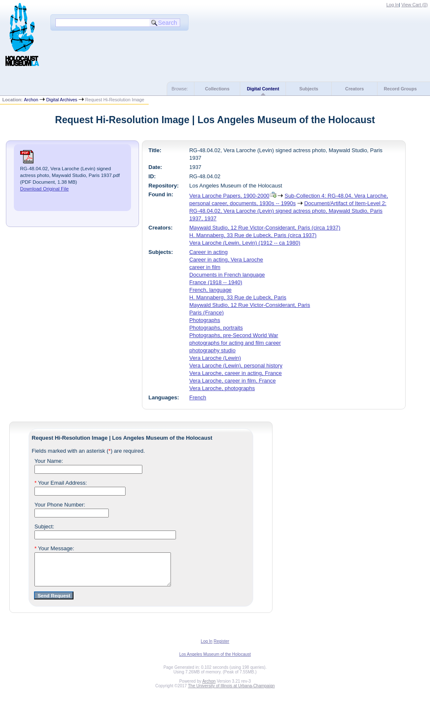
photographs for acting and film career (235, 343)
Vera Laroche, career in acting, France (235, 373)
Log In (392, 4)
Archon (31, 99)
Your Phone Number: (59, 504)
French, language (210, 290)
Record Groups (400, 88)
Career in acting (208, 252)
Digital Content (263, 88)
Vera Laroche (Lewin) (215, 358)
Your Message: (54, 548)
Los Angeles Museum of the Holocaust (215, 660)
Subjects (308, 88)
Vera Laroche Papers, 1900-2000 (229, 196)
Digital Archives (61, 99)
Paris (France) (206, 312)
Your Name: (48, 461)
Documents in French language (227, 275)
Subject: (44, 526)
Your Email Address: (60, 483)
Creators (354, 88)
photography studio (212, 350)
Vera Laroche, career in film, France (232, 380)
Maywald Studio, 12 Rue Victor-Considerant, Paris (249, 305)
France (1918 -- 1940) (215, 282)
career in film (204, 267)
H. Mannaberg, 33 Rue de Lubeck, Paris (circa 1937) (253, 235)
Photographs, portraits (216, 328)
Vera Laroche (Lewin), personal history (236, 365)
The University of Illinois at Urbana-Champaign (231, 692)
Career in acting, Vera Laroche (226, 259)
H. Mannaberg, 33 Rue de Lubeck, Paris (237, 297)
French (197, 397)
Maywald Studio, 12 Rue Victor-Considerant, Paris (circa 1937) (265, 227)
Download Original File (44, 188)
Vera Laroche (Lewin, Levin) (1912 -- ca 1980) (244, 243)
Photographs (204, 320)
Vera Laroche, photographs (222, 388)
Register (221, 647)
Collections (217, 88)
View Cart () (414, 4)
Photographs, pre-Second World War (233, 335)
